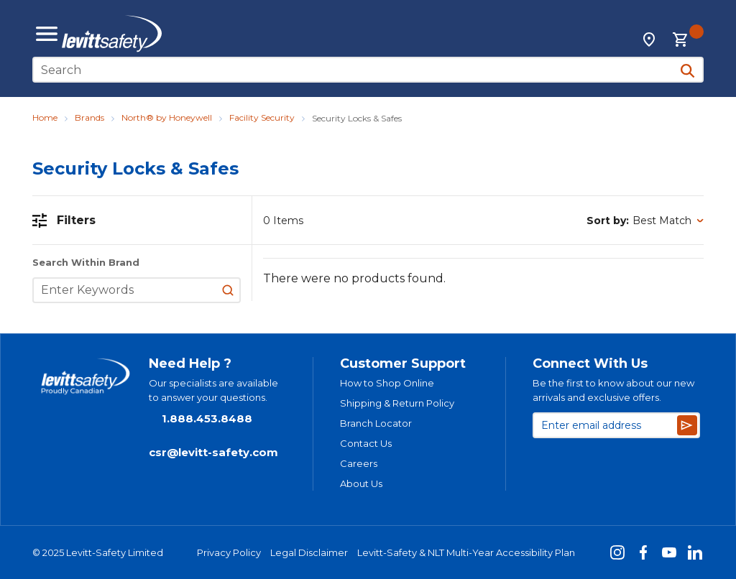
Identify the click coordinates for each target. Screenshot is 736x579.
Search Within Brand (85, 262)
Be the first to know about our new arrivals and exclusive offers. (613, 390)
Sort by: (607, 220)
